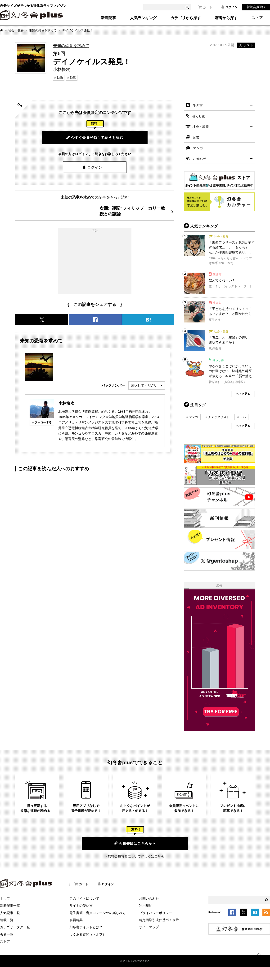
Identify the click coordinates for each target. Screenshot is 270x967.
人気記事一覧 (10, 913)
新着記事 (108, 18)
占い (243, 417)
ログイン (229, 7)
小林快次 (66, 403)
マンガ (198, 148)
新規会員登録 (256, 7)
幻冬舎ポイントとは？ (86, 927)
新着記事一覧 (10, 905)
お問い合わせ (149, 898)
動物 (60, 77)
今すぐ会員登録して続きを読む (94, 137)
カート (205, 7)
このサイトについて (84, 898)
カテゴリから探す (186, 18)
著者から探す (226, 18)
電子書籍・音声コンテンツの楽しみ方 (97, 913)
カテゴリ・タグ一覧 (15, 927)
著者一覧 (6, 934)
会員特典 (76, 920)
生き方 (198, 105)
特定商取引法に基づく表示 (159, 920)
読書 (196, 137)
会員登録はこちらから (135, 843)
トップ (5, 898)
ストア (257, 18)
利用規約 (145, 905)
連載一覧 (6, 920)
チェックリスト (219, 417)
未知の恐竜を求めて (43, 30)
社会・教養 (16, 30)
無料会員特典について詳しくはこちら (136, 856)
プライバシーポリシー (155, 913)
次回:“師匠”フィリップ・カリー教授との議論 (132, 211)
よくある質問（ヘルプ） (87, 934)
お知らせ (199, 159)
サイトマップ (149, 927)
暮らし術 (198, 116)
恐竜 (73, 77)
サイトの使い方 (81, 905)
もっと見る (243, 394)
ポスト (246, 45)
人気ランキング (143, 18)
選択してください (144, 385)
